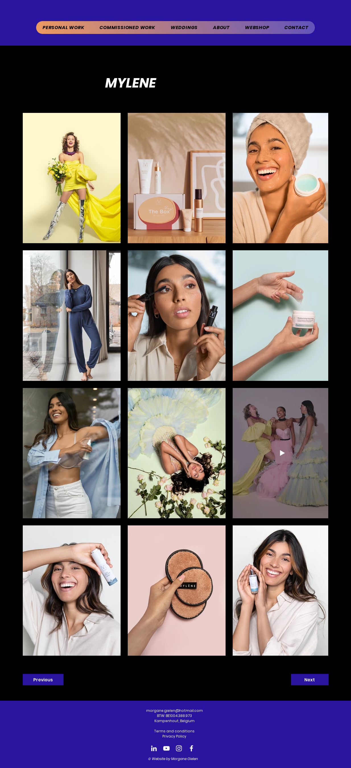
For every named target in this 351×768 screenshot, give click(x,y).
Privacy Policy (174, 736)
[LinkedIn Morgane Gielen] (154, 748)
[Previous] (43, 679)
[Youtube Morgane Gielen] (166, 748)
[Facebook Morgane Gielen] (191, 748)
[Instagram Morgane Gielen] (179, 748)
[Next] (310, 679)
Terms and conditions (174, 731)
